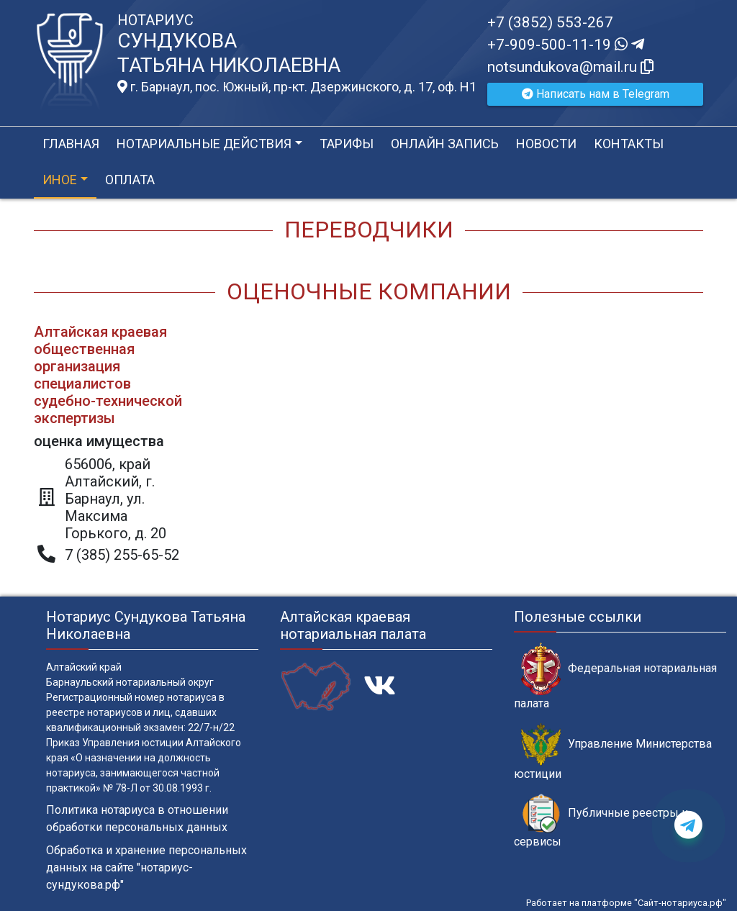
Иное (59, 179)
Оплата (130, 179)
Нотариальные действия (204, 143)
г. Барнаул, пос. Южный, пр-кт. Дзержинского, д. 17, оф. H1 (296, 87)
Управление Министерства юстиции (613, 752)
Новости (546, 143)
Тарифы (347, 143)
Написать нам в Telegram (595, 94)
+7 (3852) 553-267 (550, 22)
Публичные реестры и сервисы (601, 821)
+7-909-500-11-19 (565, 44)
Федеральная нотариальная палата (615, 676)
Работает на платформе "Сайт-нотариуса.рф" (626, 902)
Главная (70, 143)
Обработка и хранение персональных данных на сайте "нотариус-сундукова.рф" (146, 867)
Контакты (629, 143)
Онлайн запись (445, 143)
